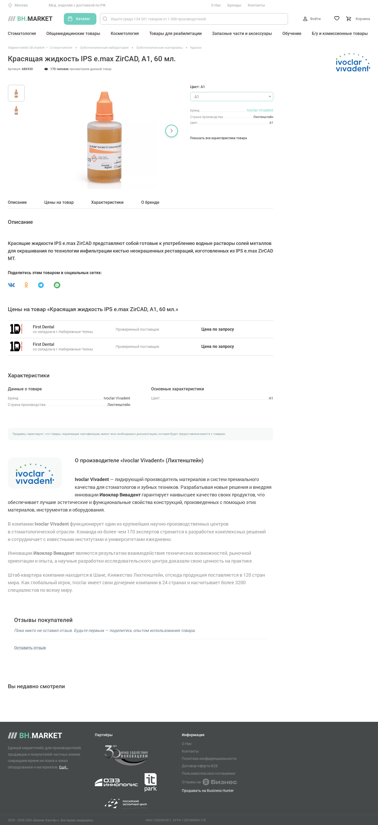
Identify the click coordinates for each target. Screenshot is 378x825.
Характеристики (107, 202)
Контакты (256, 5)
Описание (17, 202)
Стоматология (22, 33)
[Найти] (105, 19)
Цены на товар (59, 202)
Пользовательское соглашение (208, 773)
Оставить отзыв (30, 648)
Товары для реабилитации (175, 33)
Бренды (234, 5)
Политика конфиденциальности (209, 758)
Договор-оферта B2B (200, 766)
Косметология (125, 33)
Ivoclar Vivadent (260, 110)
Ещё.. (63, 767)
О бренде (150, 202)
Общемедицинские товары (73, 33)
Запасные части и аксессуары (242, 33)
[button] (171, 131)
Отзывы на (209, 782)
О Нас (216, 5)
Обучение (291, 33)
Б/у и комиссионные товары (340, 33)
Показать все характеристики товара (218, 138)
